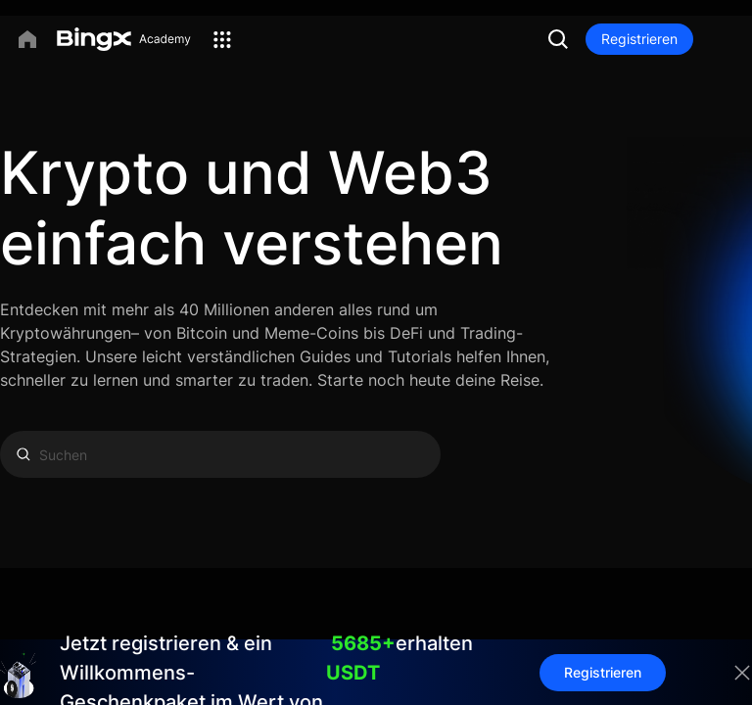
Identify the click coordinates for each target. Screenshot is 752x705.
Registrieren (639, 38)
